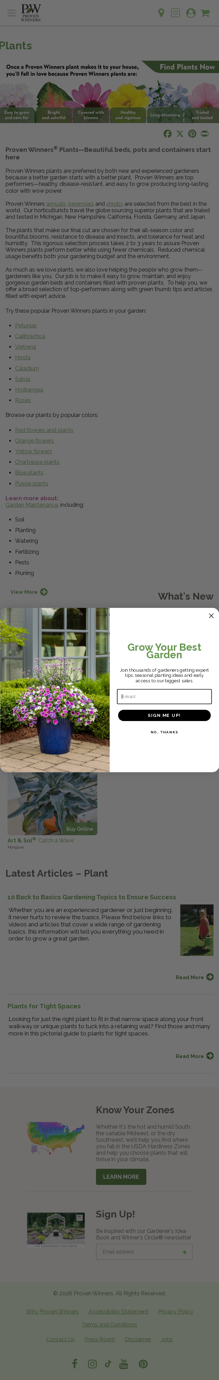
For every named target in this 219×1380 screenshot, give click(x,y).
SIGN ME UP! (164, 715)
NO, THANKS (164, 732)
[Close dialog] (211, 616)
